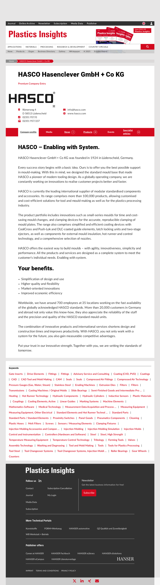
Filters (123, 385)
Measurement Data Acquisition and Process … (90, 407)
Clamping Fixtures (106, 423)
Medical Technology (50, 407)
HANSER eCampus (35, 559)
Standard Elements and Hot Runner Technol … (82, 412)
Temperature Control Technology (71, 440)
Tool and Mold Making (81, 445)
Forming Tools (116, 440)
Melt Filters (34, 423)
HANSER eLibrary (86, 553)
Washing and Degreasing (51, 445)
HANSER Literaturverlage (64, 559)
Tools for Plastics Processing (123, 445)
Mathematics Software (21, 407)
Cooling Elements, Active (42, 401)
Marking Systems (89, 401)
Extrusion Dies (107, 385)
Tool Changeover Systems (38, 451)
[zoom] (54, 106)
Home (11, 61)
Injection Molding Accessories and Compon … (34, 429)
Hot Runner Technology (35, 396)
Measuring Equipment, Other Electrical (30, 412)
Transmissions (16, 390)
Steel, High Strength (111, 434)
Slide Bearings (79, 390)
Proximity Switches (63, 418)
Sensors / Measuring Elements (75, 423)
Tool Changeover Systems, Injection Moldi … (82, 451)
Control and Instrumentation (25, 434)
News (67, 132)
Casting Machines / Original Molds (48, 390)
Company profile (28, 132)
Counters (14, 456)
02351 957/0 (29, 117)
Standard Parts (120, 412)
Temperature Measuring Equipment (28, 440)
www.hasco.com (77, 113)
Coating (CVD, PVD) (125, 374)
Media (49, 132)
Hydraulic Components (65, 396)
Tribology (99, 440)
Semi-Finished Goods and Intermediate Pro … (116, 390)
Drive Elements (35, 374)
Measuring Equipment (133, 407)
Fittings (52, 374)
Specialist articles (128, 132)
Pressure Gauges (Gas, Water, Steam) (29, 385)
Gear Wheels (139, 451)
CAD (14, 379)
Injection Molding (73, 429)
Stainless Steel (63, 385)
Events (111, 132)
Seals (69, 379)
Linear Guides (67, 401)
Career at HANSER (35, 553)
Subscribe (89, 493)
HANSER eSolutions (112, 553)
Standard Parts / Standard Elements (29, 418)
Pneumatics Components (111, 418)
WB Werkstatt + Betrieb (37, 534)
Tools (101, 445)
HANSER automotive (79, 529)
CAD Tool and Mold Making (36, 379)
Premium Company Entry (32, 83)
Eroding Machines (85, 385)
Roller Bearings (119, 451)
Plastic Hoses (16, 423)
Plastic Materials (142, 396)
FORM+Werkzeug (53, 529)
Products (87, 132)
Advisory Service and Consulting (91, 374)
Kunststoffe (31, 529)
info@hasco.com (77, 110)
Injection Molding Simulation (104, 429)
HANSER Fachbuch (60, 553)
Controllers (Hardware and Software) (65, 434)
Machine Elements (113, 401)
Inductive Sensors (118, 396)
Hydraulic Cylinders (93, 396)
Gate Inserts (16, 374)
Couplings (18, 401)
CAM (59, 379)
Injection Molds (132, 429)
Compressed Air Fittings (99, 379)
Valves (131, 440)
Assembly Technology (21, 445)
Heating (13, 396)
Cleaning (134, 418)
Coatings (145, 374)
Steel (93, 434)
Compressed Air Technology (132, 379)
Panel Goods (86, 418)
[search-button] (147, 47)
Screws (49, 423)
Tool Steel (14, 451)
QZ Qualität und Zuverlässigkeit (112, 529)
